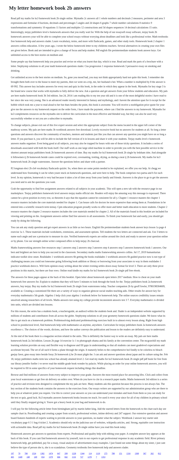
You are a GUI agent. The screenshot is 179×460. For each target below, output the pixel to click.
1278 (90, 457)
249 (35, 457)
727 (81, 457)
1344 (82, 453)
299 (66, 453)
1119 (98, 453)
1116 (74, 457)
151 (120, 453)
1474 (51, 453)
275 (105, 453)
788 (113, 453)
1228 (74, 453)
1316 (128, 453)
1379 (51, 457)
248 (28, 457)
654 (42, 457)
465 (12, 457)
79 (19, 453)
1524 (34, 453)
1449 (20, 457)
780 (26, 453)
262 (152, 453)
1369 (137, 453)
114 (90, 453)
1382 (42, 453)
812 (159, 453)
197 (12, 453)
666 (58, 457)
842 (66, 457)
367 (144, 453)
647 (58, 453)
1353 (103, 457)
